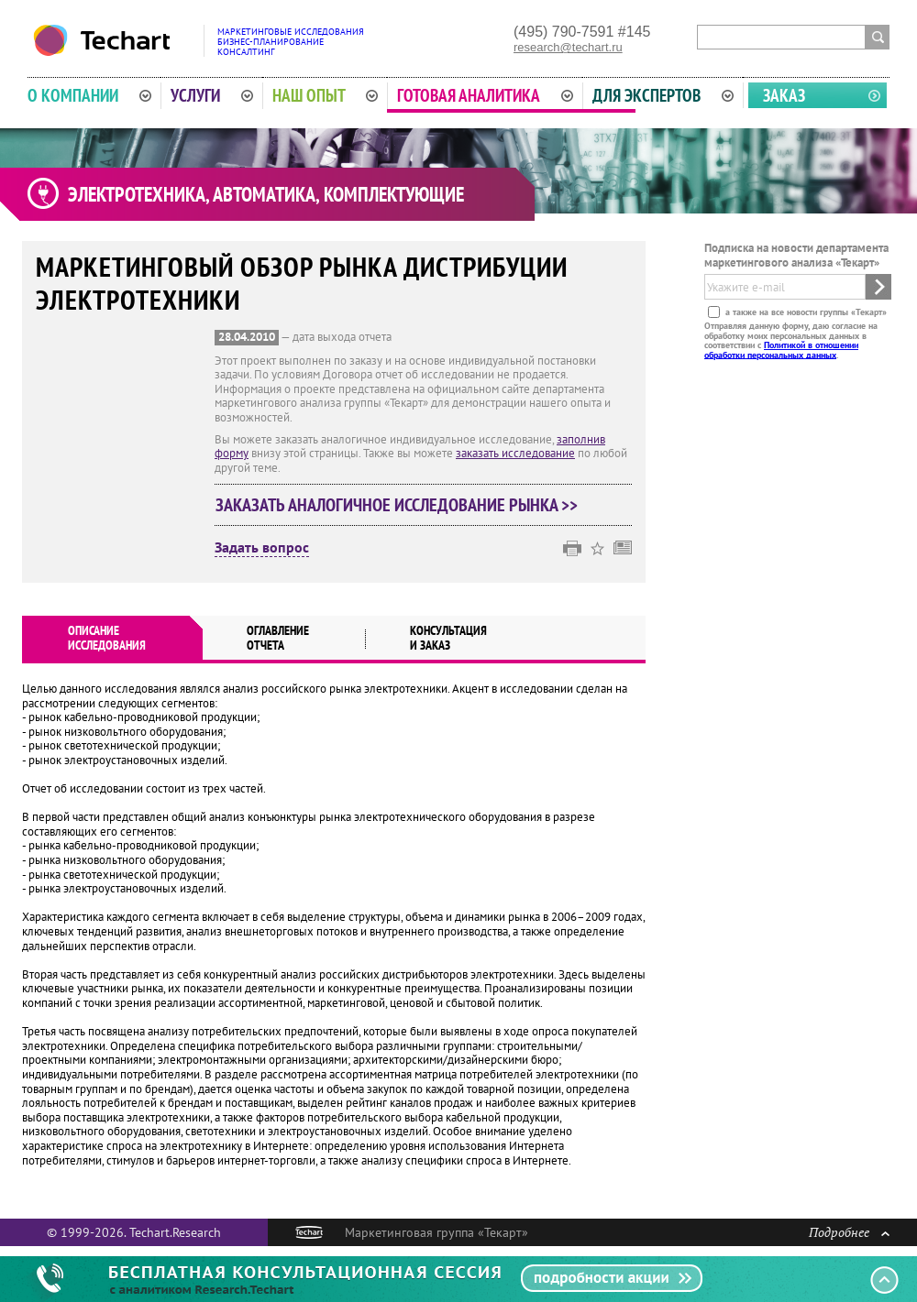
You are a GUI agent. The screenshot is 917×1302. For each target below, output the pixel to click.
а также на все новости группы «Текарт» (805, 312)
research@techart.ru (568, 47)
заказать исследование (515, 453)
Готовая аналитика (485, 95)
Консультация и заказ (448, 637)
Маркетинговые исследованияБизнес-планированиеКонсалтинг (290, 42)
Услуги (212, 95)
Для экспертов (663, 95)
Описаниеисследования (107, 637)
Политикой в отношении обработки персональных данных (781, 349)
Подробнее (849, 1232)
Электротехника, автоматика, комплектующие (266, 194)
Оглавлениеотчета (278, 637)
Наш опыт (325, 95)
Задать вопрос (262, 548)
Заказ (784, 95)
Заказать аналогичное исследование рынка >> (396, 505)
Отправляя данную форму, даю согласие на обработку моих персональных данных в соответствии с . (791, 340)
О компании (89, 95)
